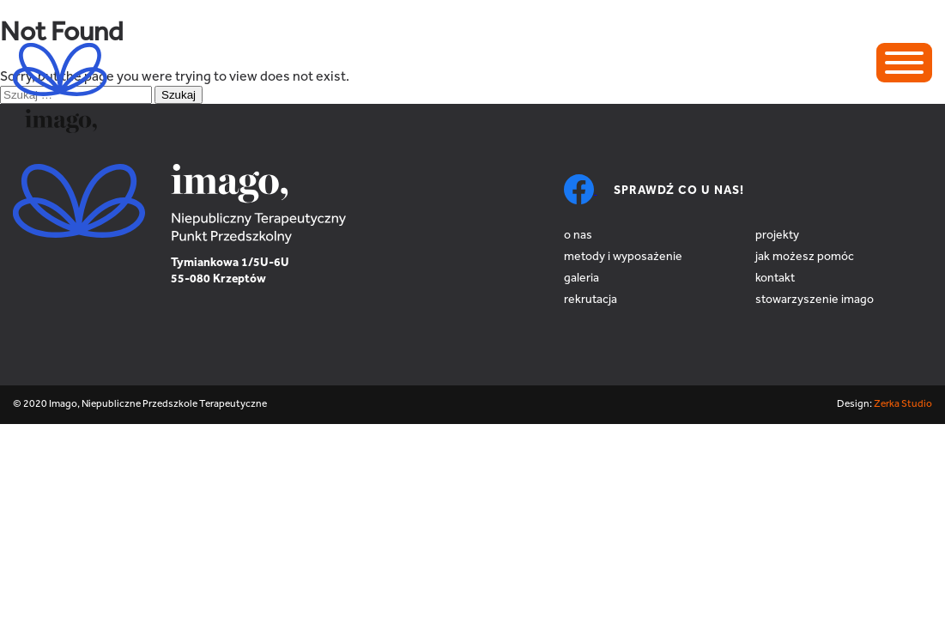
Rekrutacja (590, 300)
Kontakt (775, 279)
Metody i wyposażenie (623, 257)
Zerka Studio (903, 404)
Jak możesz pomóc (804, 257)
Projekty (777, 236)
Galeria (581, 279)
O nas (578, 236)
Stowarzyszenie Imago (814, 300)
